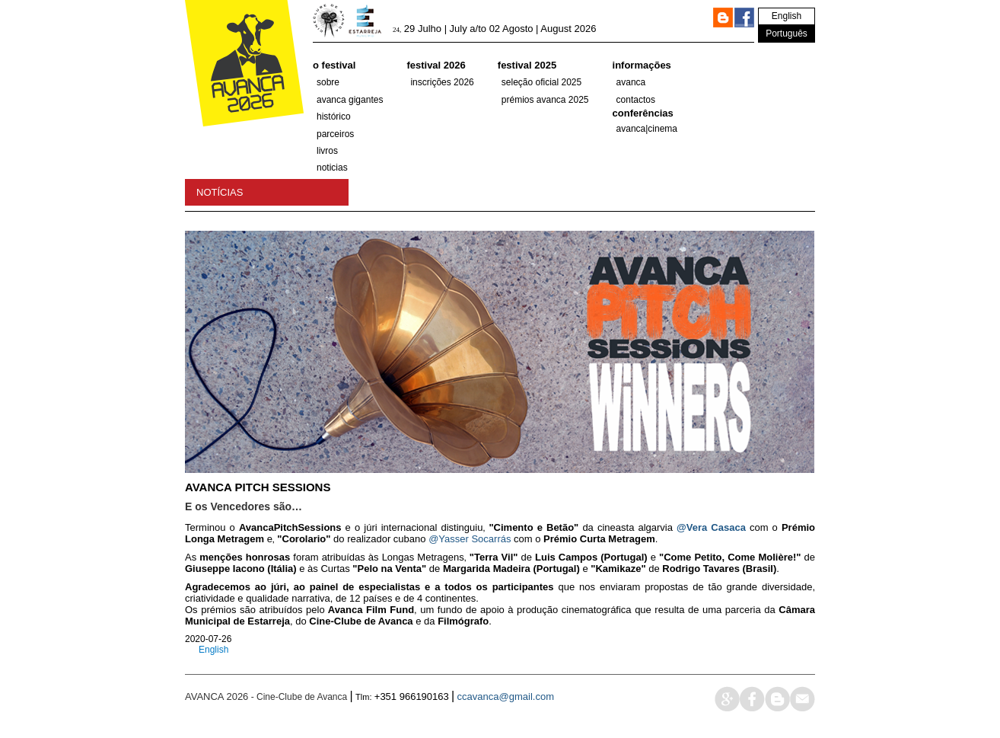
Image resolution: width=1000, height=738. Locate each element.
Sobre (328, 82)
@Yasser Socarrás (469, 539)
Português (786, 33)
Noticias (332, 167)
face (752, 698)
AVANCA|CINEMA (647, 128)
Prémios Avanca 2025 (545, 99)
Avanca (631, 82)
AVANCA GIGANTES (350, 99)
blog (777, 698)
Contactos (635, 99)
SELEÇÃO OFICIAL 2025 (541, 82)
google (727, 698)
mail (802, 698)
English (786, 16)
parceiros (335, 134)
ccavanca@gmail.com (505, 696)
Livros (327, 150)
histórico (334, 116)
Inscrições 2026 (441, 82)
